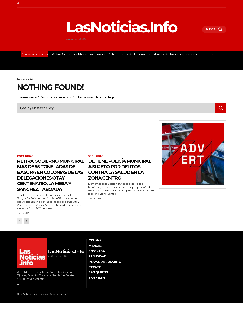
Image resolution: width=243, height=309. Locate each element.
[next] (219, 54)
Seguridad (95, 156)
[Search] (220, 108)
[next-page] (26, 226)
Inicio (21, 79)
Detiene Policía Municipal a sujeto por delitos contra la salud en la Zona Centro (119, 172)
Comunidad (25, 156)
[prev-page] (19, 226)
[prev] (212, 54)
